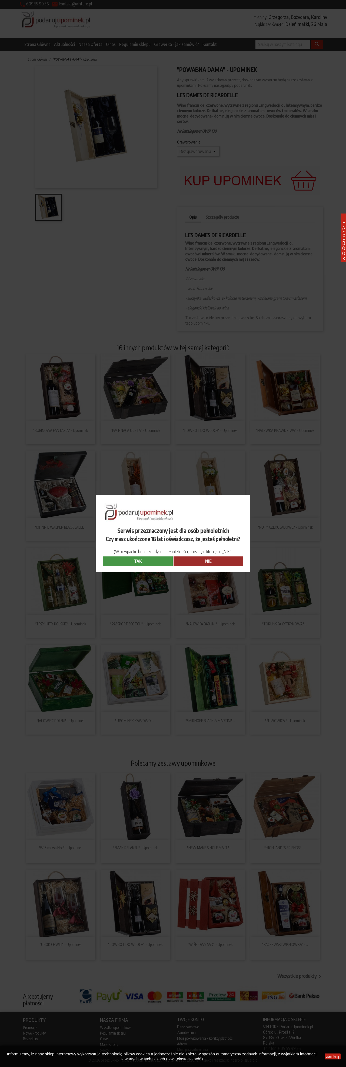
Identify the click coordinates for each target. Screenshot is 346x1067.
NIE (208, 561)
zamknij (332, 1056)
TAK (138, 561)
